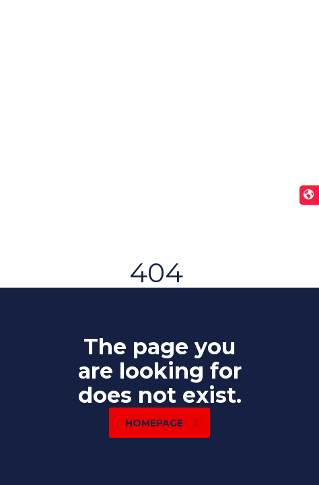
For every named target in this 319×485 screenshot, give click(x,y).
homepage (161, 423)
